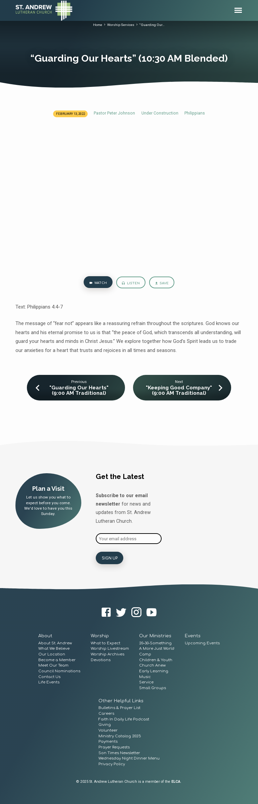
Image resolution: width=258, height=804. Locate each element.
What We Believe (54, 648)
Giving (104, 724)
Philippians (194, 113)
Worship (100, 635)
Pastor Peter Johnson (114, 113)
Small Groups (152, 687)
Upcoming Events (202, 642)
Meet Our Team (53, 665)
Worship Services (120, 25)
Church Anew (152, 665)
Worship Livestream (110, 648)
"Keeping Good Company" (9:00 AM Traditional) (179, 390)
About (45, 635)
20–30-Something (155, 642)
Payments (108, 741)
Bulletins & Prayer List (119, 707)
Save (162, 283)
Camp (145, 653)
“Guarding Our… (152, 25)
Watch (98, 283)
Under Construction (159, 113)
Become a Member (57, 659)
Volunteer (108, 730)
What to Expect (105, 642)
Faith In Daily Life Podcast (123, 718)
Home (97, 25)
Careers (106, 713)
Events (193, 635)
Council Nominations (59, 670)
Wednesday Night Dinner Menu (129, 757)
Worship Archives (107, 653)
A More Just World (156, 648)
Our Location (51, 653)
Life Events (48, 681)
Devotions (101, 659)
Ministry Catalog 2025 (119, 735)
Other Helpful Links (120, 700)
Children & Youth (155, 659)
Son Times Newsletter (119, 752)
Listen (131, 283)
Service (146, 681)
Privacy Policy (111, 763)
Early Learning (153, 670)
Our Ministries (155, 635)
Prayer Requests (114, 746)
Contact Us (49, 676)
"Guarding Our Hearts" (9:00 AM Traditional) (79, 390)
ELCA (175, 781)
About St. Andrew (55, 642)
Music (145, 676)
